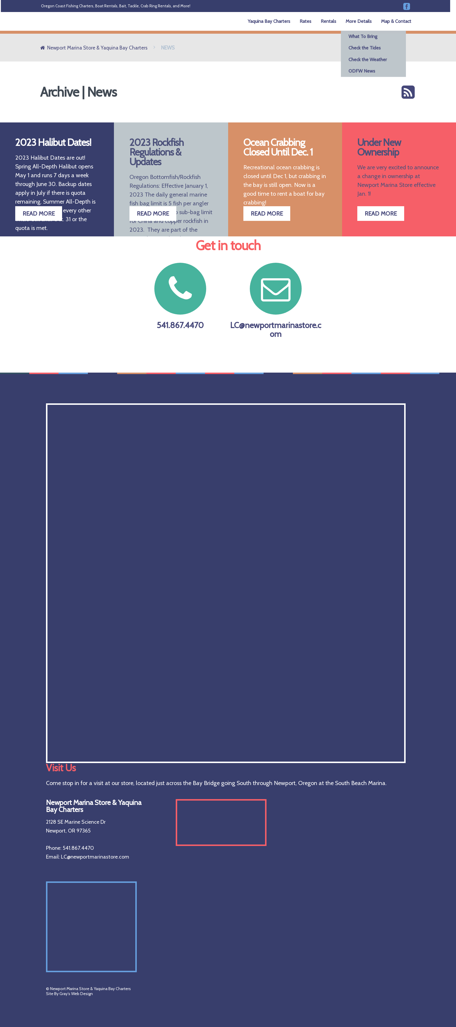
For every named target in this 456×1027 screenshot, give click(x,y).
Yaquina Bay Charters (269, 21)
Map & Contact (396, 21)
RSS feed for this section (408, 92)
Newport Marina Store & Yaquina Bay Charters (97, 48)
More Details (359, 21)
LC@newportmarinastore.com (275, 301)
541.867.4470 (180, 296)
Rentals (328, 21)
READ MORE (39, 213)
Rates (305, 21)
